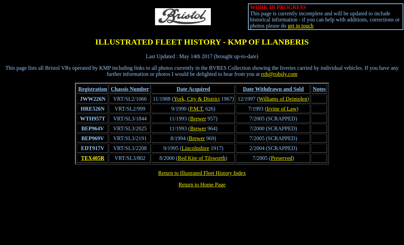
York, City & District (197, 99)
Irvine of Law (281, 109)
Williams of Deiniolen (283, 99)
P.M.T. (197, 109)
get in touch (301, 26)
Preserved (281, 158)
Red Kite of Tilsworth (202, 158)
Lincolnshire (195, 148)
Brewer (198, 118)
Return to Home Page (202, 184)
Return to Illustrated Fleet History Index (202, 173)
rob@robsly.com (279, 74)
